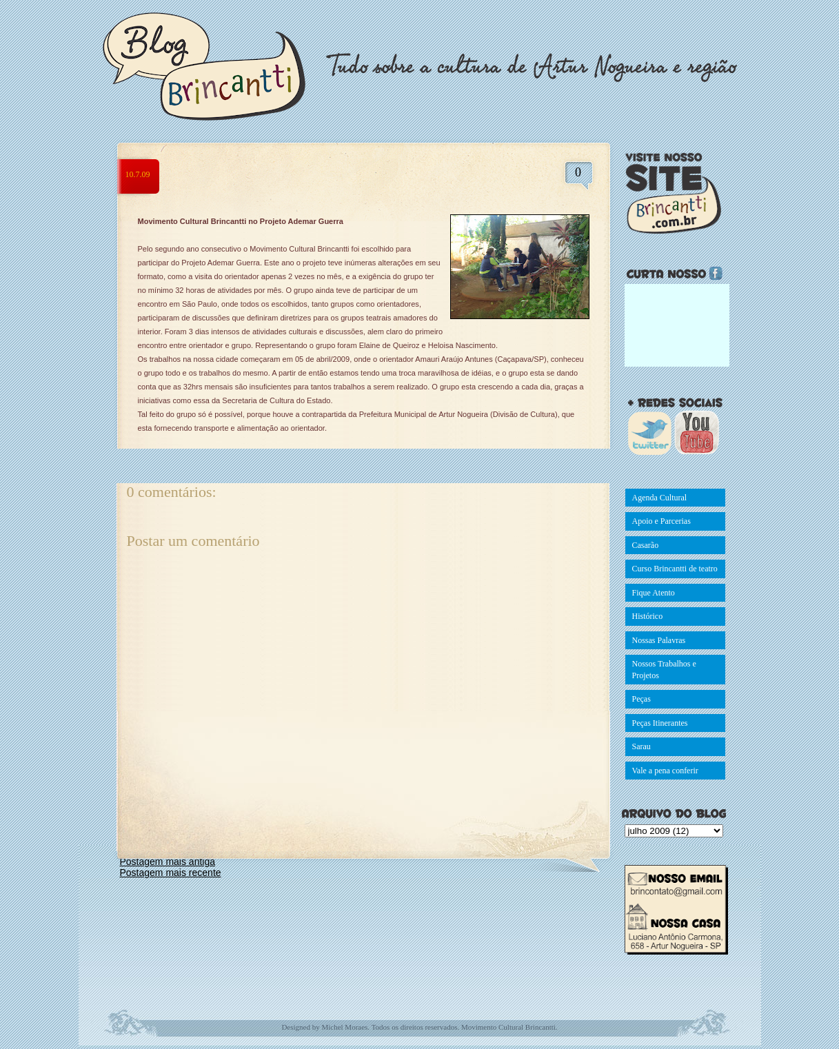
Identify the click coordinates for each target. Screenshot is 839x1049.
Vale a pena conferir (665, 770)
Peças (641, 699)
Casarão (645, 545)
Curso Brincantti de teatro (675, 568)
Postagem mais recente (170, 872)
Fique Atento (653, 593)
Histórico (647, 616)
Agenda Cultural (659, 497)
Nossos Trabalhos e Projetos (664, 669)
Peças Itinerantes (660, 723)
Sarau (641, 746)
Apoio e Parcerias (661, 521)
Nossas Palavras (659, 640)
